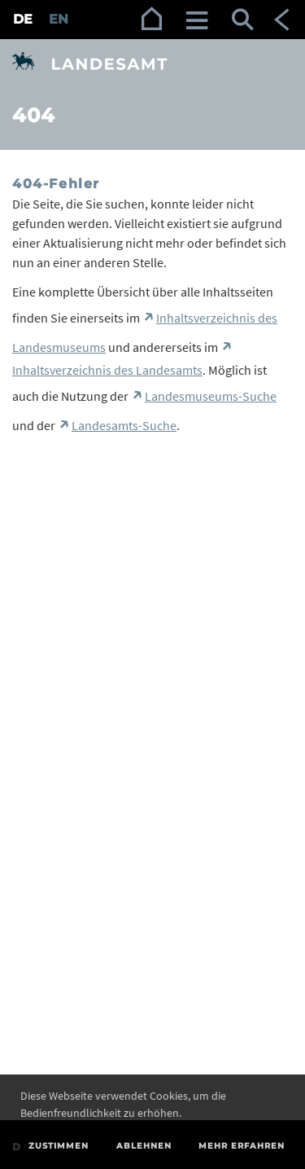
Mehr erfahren (241, 1145)
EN (58, 19)
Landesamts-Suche (124, 425)
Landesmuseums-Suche (211, 396)
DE (23, 19)
